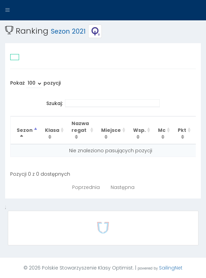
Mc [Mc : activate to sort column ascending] (161, 130)
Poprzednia (86, 187)
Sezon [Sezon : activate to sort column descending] (25, 130)
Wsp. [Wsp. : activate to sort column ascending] (139, 130)
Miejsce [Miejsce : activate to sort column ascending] (111, 130)
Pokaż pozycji (35, 83)
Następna (122, 187)
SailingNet (171, 267)
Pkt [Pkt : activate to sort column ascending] (182, 130)
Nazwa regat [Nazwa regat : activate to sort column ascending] (80, 127)
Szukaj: (103, 103)
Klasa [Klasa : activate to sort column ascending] (52, 130)
